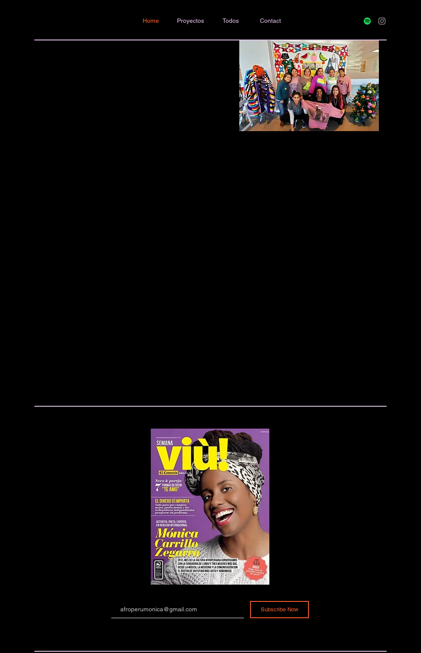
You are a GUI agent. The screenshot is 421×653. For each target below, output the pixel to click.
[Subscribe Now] (279, 609)
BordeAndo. (23, 54)
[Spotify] (367, 21)
